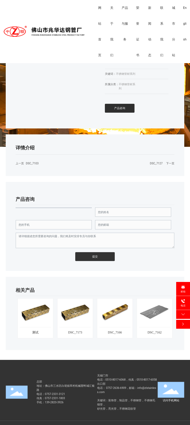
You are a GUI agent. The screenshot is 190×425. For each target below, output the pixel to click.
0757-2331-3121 (55, 394)
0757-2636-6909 (116, 387)
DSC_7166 (115, 332)
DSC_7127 (156, 163)
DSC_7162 (155, 332)
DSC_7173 (75, 332)
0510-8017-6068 (115, 379)
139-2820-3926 (54, 402)
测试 (35, 332)
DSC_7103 (32, 163)
